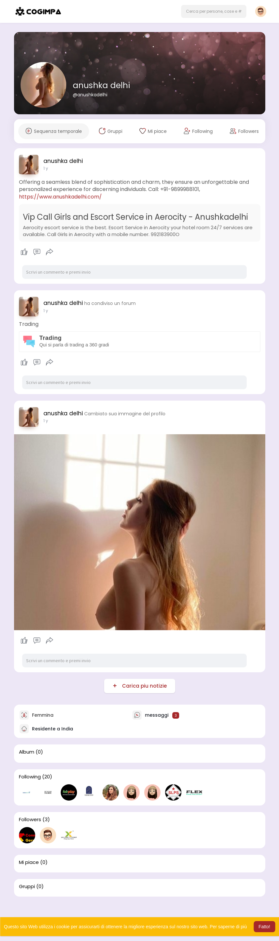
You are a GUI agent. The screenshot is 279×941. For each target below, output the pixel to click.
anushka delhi (101, 85)
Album (26, 752)
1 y (45, 168)
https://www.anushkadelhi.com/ (60, 196)
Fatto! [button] (264, 926)
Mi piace (29, 862)
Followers (30, 819)
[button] (213, 11)
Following (30, 776)
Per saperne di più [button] (228, 926)
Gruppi (27, 886)
